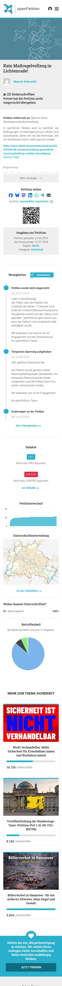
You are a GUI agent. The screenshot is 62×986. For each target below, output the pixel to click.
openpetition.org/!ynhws (36, 201)
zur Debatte (29, 487)
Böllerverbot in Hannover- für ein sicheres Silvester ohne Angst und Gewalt (31, 899)
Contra (31, 474)
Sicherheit (37, 249)
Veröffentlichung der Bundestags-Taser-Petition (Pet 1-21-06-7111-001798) (31, 825)
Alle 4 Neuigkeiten (27, 425)
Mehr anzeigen (31, 178)
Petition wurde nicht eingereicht (30, 288)
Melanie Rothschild (25, 81)
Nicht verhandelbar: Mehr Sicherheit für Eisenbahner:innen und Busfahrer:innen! (31, 751)
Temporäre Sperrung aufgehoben (31, 351)
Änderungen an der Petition (27, 411)
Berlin (35, 245)
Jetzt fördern (31, 967)
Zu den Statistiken (28, 590)
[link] (57, 9)
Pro (31, 456)
